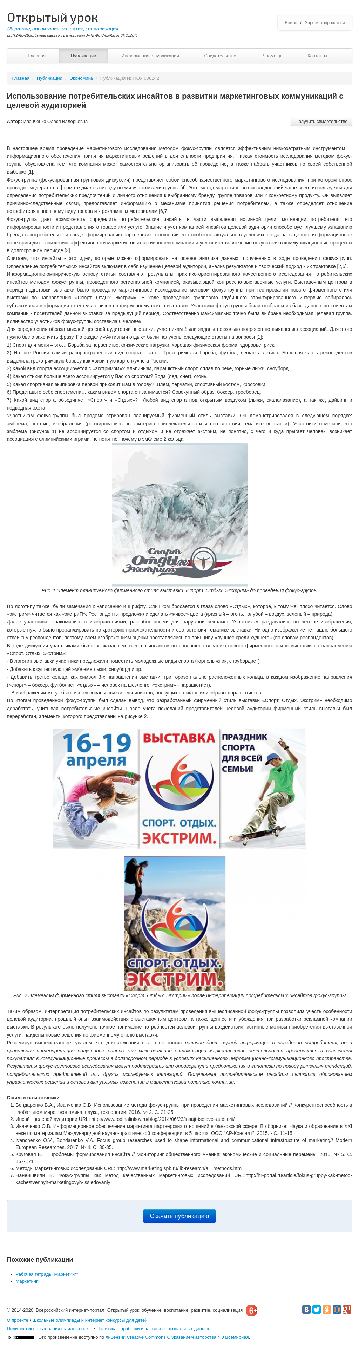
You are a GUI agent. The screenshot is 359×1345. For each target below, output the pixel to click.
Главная (37, 55)
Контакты (317, 55)
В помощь (271, 55)
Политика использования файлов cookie (50, 1328)
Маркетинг (27, 1281)
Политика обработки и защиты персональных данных (153, 1328)
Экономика (81, 78)
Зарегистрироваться (325, 22)
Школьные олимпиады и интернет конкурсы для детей (90, 1320)
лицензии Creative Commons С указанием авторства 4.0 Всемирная (177, 1337)
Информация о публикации (150, 55)
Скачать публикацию (179, 1216)
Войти (291, 22)
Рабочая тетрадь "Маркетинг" (47, 1274)
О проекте (17, 1320)
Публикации (83, 55)
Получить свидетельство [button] (321, 121)
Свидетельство (220, 55)
